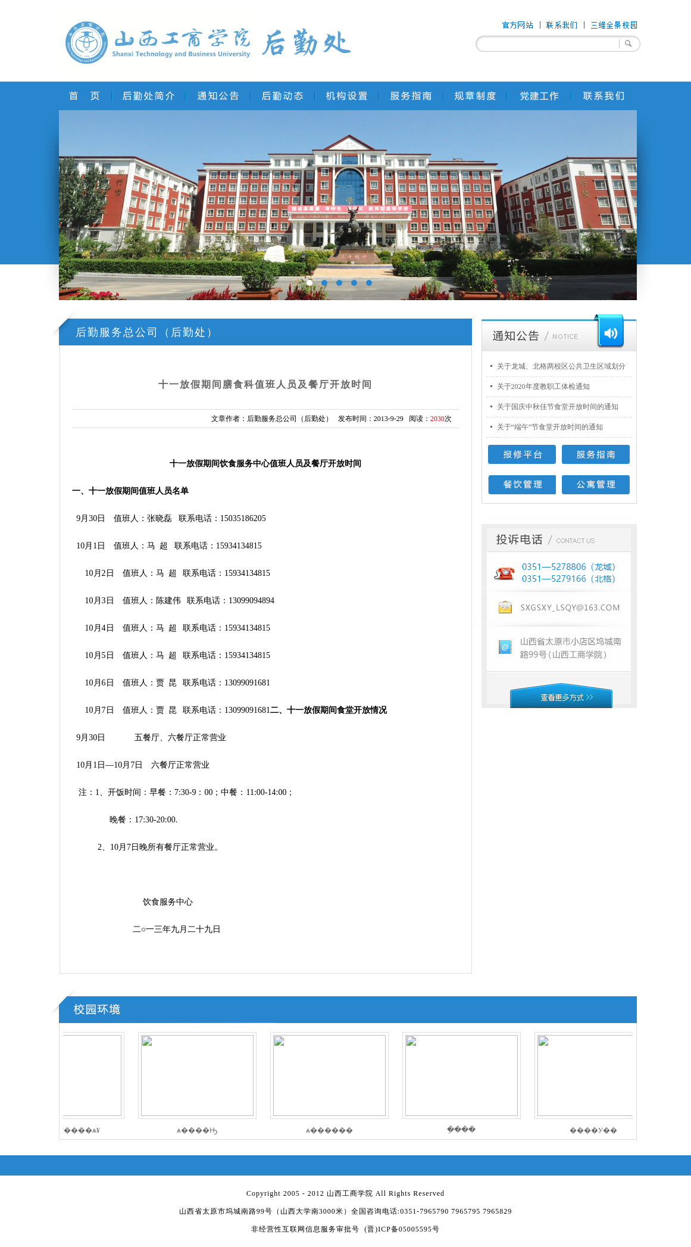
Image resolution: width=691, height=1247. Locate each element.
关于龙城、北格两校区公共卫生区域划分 (561, 366)
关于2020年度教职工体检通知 (543, 386)
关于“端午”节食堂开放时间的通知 (550, 427)
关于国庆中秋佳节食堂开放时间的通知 (557, 407)
